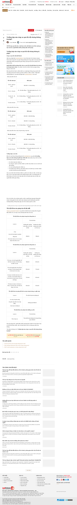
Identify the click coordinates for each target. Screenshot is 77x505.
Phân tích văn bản (23, 479)
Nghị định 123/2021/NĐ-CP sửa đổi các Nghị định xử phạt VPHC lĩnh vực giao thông (49, 35)
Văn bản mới (8, 4)
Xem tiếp (28, 470)
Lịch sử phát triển (7, 479)
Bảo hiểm (22, 10)
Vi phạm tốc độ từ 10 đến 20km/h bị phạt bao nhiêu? (49, 73)
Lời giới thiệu (6, 477)
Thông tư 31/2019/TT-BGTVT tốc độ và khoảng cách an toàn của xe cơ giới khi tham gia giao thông (49, 49)
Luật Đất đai (20, 503)
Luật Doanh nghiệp (14, 503)
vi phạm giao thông (10, 358)
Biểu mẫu (44, 10)
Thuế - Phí (10, 10)
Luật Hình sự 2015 (27, 503)
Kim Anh (14, 42)
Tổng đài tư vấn (23, 485)
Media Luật (61, 10)
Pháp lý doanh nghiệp (24, 480)
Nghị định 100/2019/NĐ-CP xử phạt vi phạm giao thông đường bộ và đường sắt (49, 42)
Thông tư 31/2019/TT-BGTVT (13, 210)
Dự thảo (24, 4)
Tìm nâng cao (38, 30)
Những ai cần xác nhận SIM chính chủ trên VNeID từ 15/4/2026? (17, 389)
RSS (73, 10)
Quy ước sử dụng (40, 480)
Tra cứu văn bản (17, 4)
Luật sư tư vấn (56, 4)
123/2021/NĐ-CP (29, 74)
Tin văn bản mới (32, 4)
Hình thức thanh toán (41, 479)
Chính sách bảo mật (41, 482)
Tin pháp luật (41, 4)
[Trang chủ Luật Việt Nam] (7, 1)
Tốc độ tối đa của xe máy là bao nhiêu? (49, 83)
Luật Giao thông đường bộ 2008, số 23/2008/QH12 (48, 55)
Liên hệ (5, 482)
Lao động (36, 10)
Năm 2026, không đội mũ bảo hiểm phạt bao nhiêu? (68, 89)
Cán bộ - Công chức (29, 10)
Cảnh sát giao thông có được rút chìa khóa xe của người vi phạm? (18, 431)
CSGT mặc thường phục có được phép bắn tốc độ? (15, 347)
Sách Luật (67, 10)
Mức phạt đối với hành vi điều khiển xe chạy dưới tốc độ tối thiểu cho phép (49, 78)
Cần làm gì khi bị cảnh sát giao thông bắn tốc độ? (15, 343)
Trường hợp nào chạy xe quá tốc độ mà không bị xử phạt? (49, 63)
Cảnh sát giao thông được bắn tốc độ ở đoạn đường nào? (16, 345)
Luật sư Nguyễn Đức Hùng (31, 42)
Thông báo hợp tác (40, 485)
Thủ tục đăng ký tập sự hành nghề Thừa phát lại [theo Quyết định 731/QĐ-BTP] (21, 460)
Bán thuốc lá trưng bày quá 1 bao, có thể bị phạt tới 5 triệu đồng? (18, 411)
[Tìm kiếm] (31, 30)
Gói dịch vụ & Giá (53, 1)
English (61, 1)
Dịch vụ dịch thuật (23, 482)
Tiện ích (69, 4)
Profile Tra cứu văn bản (8, 480)
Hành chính (5, 10)
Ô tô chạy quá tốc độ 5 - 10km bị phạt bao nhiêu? (49, 68)
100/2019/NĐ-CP (20, 58)
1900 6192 (11, 335)
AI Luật (63, 4)
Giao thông (49, 10)
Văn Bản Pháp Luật (6, 503)
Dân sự (40, 10)
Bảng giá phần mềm (41, 477)
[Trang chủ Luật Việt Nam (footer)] (8, 489)
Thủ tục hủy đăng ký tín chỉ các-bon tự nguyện (13, 379)
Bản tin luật (48, 4)
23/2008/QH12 (27, 156)
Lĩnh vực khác (55, 10)
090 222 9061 (29, 335)
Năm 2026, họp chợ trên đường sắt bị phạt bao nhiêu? (15, 440)
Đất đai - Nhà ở (16, 10)
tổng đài (15, 336)
